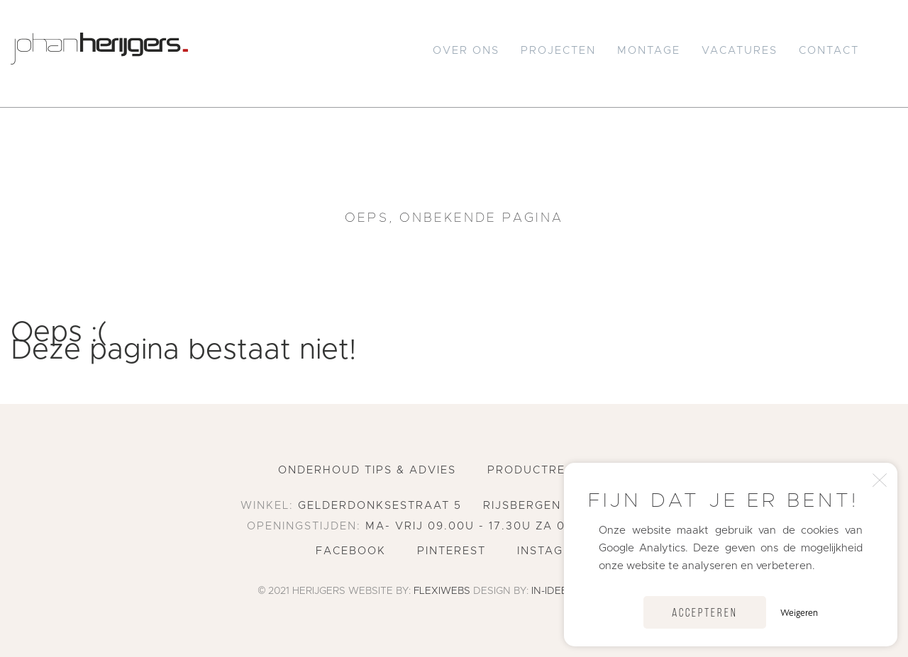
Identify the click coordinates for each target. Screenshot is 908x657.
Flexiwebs (442, 591)
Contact (829, 50)
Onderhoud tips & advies (367, 470)
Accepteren (705, 613)
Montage (648, 50)
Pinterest (451, 551)
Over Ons (466, 50)
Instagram (554, 551)
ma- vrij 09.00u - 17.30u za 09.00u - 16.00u (513, 526)
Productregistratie (558, 470)
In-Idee (549, 591)
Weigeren (799, 612)
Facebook (351, 551)
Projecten (558, 50)
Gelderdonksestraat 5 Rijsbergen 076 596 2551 (482, 505)
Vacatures (739, 50)
